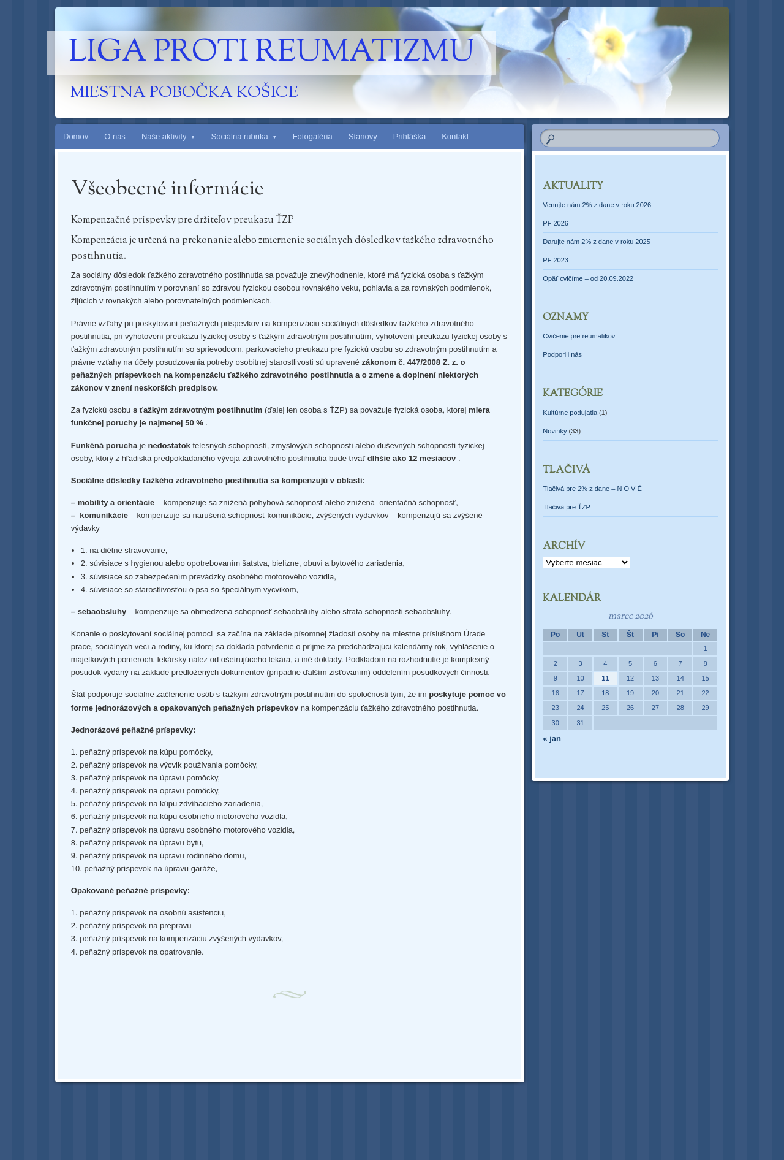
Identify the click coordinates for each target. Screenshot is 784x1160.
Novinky (555, 431)
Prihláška (409, 136)
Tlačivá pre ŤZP (566, 507)
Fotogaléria (313, 136)
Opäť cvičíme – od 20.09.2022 (588, 278)
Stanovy (363, 136)
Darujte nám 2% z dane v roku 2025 (596, 241)
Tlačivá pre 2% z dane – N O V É (592, 488)
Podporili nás (562, 354)
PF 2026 (555, 223)
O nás (115, 136)
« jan (552, 738)
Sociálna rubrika (239, 136)
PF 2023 (555, 260)
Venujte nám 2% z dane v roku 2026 (597, 204)
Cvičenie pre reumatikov (579, 336)
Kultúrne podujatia (570, 412)
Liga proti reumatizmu (271, 53)
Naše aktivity (164, 136)
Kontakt (455, 136)
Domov (75, 136)
